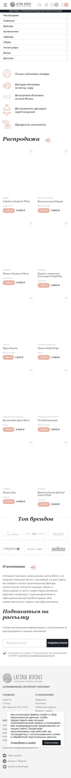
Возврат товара (44, 711)
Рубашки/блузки (46, 344)
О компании (14, 566)
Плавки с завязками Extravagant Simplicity (50, 275)
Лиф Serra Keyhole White (16, 201)
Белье (7, 52)
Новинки (9, 20)
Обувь (7, 42)
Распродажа (11, 15)
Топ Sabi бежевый (47, 420)
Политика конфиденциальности (20, 748)
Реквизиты (41, 699)
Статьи (6, 703)
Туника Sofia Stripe (48, 348)
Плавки (7, 270)
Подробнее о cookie (23, 742)
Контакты (41, 703)
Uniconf (41, 281)
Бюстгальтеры (45, 198)
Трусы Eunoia (10, 348)
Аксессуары (10, 47)
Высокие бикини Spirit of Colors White (51, 493)
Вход (47, 5)
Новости (7, 699)
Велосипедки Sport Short (16, 420)
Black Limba (44, 206)
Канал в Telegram (17, 761)
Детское (8, 58)
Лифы (6, 198)
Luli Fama (8, 278)
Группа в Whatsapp (18, 766)
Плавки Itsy (9, 492)
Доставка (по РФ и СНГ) (15, 707)
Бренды (8, 26)
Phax (40, 353)
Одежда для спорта (13, 416)
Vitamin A (8, 206)
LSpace (6, 497)
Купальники (10, 31)
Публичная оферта (46, 707)
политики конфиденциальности (36, 655)
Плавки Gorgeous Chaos (16, 273)
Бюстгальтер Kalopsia (50, 201)
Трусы (6, 344)
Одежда (8, 36)
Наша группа (15, 755)
